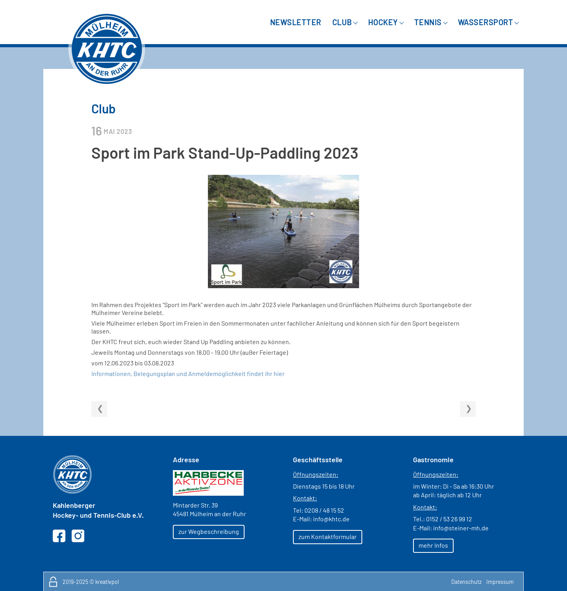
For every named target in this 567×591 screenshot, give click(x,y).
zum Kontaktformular (327, 536)
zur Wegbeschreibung (208, 531)
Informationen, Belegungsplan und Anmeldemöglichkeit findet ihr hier (188, 373)
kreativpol (107, 581)
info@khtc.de (331, 518)
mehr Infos (433, 545)
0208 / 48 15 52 (324, 510)
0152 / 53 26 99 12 (449, 518)
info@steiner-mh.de (461, 528)
